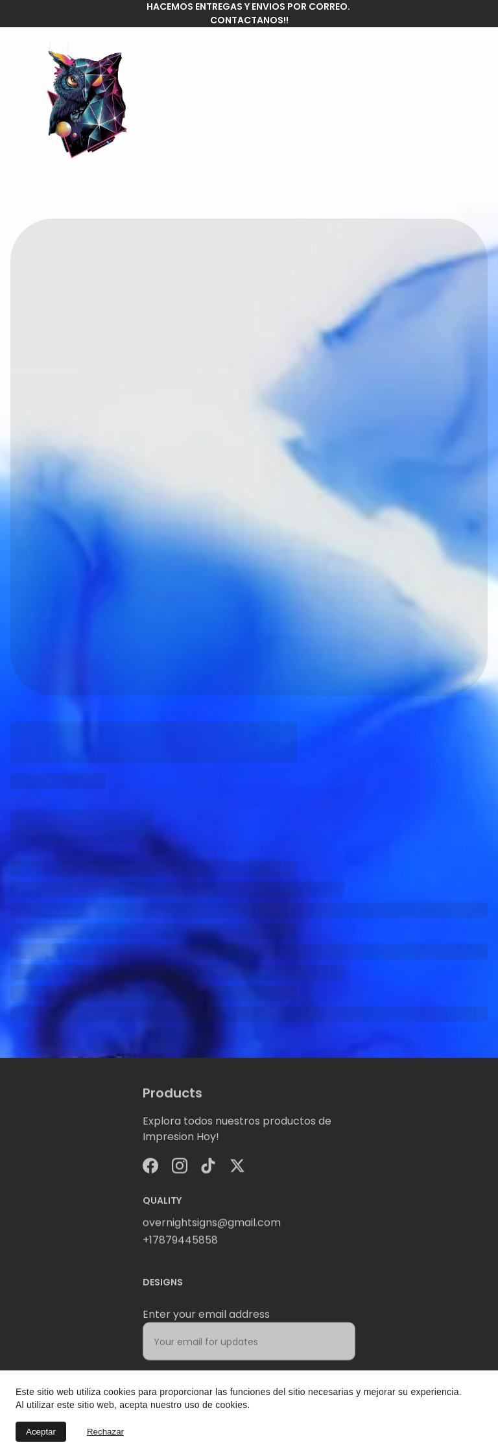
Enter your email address (206, 1321)
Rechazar (105, 1432)
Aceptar (41, 1432)
